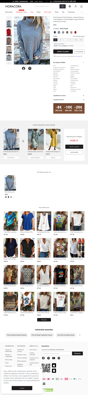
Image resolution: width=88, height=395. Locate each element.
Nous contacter (33, 349)
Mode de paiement (21, 361)
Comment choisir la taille (34, 363)
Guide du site (8, 366)
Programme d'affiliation (20, 365)
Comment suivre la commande (34, 358)
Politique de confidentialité (8, 355)
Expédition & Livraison (20, 350)
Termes (7, 363)
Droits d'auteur (8, 359)
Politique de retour (21, 354)
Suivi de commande (22, 358)
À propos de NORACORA (8, 350)
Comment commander (32, 353)
